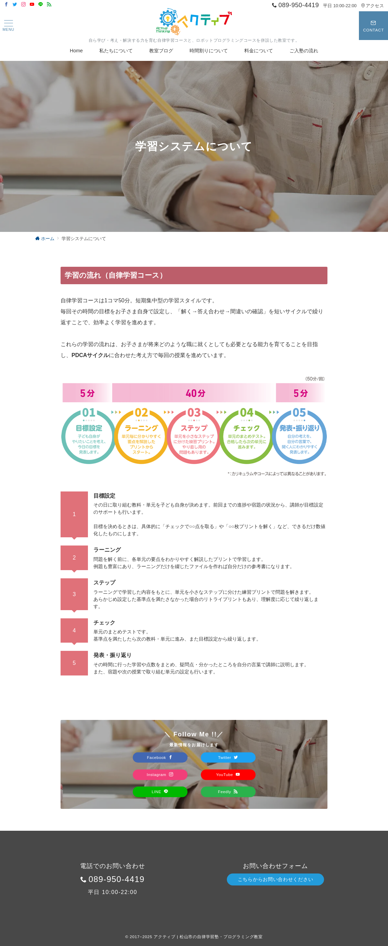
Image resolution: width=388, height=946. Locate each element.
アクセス (372, 5)
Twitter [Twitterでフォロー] (228, 757)
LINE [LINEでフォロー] (160, 791)
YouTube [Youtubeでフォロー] (228, 774)
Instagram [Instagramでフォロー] (160, 774)
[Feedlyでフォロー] (49, 4)
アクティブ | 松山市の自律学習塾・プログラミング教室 (208, 936)
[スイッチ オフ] (373, 25)
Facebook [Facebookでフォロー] (160, 757)
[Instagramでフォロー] (23, 4)
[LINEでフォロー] (40, 4)
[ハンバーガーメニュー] (8, 25)
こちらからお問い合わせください (275, 879)
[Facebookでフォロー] (6, 4)
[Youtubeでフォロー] (32, 4)
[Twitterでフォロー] (15, 4)
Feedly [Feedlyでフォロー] (228, 791)
